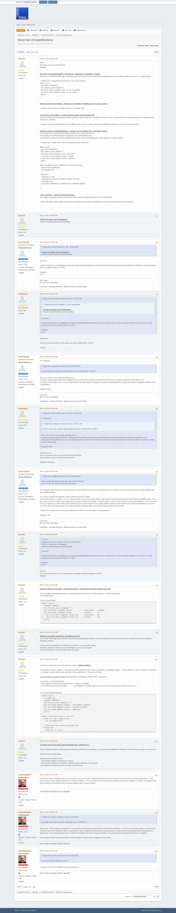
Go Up (19, 887)
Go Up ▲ (158, 910)
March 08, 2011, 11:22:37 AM (48, 242)
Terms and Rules (150, 910)
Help (142, 910)
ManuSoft (66, 791)
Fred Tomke (23, 242)
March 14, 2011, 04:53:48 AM (48, 585)
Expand (58, 693)
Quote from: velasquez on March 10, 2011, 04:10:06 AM (61, 476)
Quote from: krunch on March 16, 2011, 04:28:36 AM (60, 817)
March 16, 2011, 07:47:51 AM (48, 774)
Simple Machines (31, 910)
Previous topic (143, 46)
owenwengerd (24, 775)
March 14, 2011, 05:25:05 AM (48, 632)
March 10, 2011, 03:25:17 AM (48, 293)
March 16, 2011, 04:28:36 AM (48, 741)
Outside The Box (56, 791)
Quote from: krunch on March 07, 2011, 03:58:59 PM (60, 247)
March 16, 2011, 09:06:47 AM (48, 812)
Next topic (154, 46)
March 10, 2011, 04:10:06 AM (48, 408)
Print (156, 52)
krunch (21, 59)
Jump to (128, 896)
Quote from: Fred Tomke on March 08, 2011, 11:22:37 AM (62, 298)
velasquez (23, 294)
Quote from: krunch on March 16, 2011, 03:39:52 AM (60, 856)
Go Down (20, 52)
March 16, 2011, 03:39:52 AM (48, 659)
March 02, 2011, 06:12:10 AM (48, 58)
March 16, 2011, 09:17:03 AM (48, 851)
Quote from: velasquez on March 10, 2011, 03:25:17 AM (61, 366)
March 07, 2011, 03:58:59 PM (48, 215)
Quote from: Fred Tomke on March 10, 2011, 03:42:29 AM (62, 413)
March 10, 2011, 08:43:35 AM (48, 471)
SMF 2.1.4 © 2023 (20, 910)
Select (53, 600)
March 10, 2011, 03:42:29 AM (48, 356)
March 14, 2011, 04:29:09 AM (48, 534)
